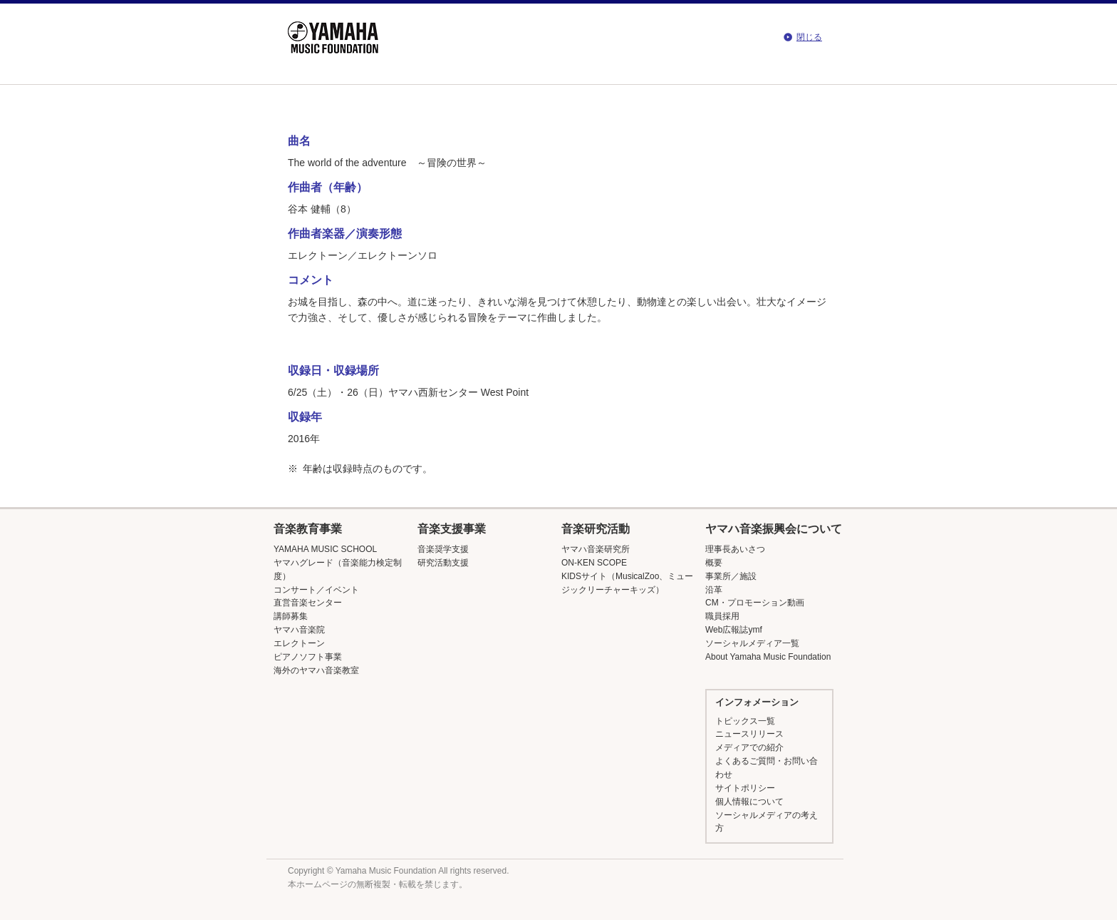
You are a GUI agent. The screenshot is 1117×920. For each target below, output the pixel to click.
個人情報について (749, 802)
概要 (713, 563)
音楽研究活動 (595, 529)
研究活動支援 (443, 563)
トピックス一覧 (745, 721)
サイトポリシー (745, 788)
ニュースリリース (749, 734)
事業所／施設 (731, 576)
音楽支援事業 (451, 529)
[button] (342, 529)
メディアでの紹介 (749, 747)
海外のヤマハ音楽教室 (316, 670)
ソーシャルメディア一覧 (752, 643)
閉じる (809, 37)
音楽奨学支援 (443, 549)
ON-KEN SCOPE (594, 563)
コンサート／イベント (316, 590)
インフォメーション (757, 702)
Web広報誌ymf (733, 630)
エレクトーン (299, 643)
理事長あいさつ (735, 549)
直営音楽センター (308, 603)
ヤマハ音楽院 (299, 630)
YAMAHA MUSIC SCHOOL (325, 549)
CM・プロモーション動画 (754, 603)
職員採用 (722, 616)
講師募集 (291, 616)
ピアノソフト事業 (308, 657)
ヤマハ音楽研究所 (595, 549)
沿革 (713, 590)
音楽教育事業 (308, 529)
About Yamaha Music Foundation (768, 657)
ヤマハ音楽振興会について (773, 529)
